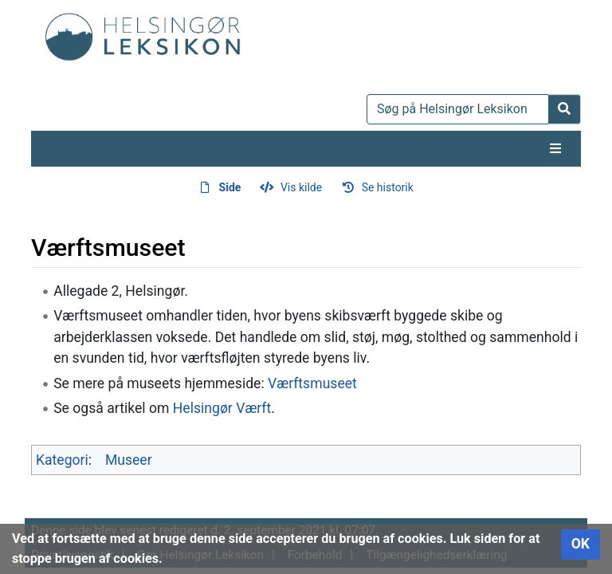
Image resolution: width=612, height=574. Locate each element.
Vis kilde (301, 187)
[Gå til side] (564, 109)
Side (230, 187)
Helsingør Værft (222, 408)
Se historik (388, 187)
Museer (128, 460)
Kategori (62, 460)
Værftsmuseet (312, 383)
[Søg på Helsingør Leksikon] (458, 109)
